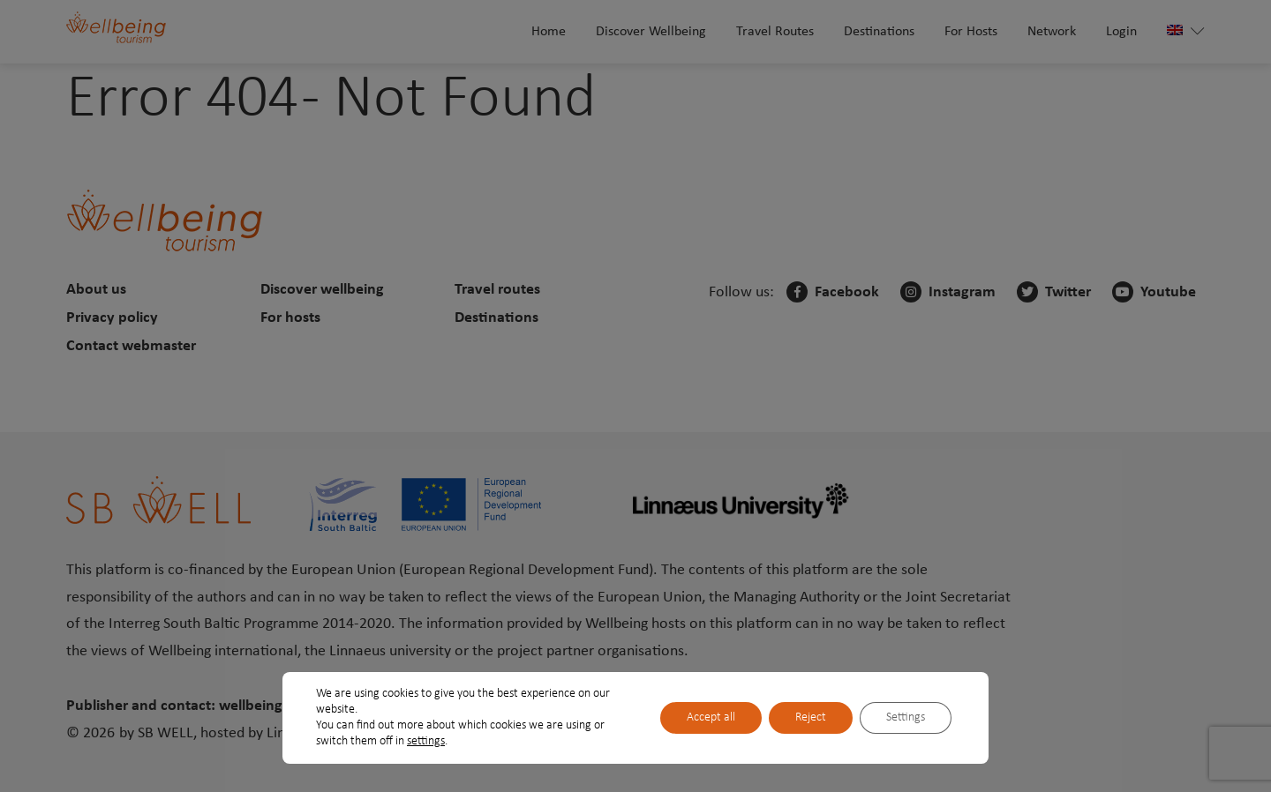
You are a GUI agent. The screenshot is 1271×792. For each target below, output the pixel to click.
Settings (905, 717)
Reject (810, 717)
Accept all (711, 717)
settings (426, 741)
